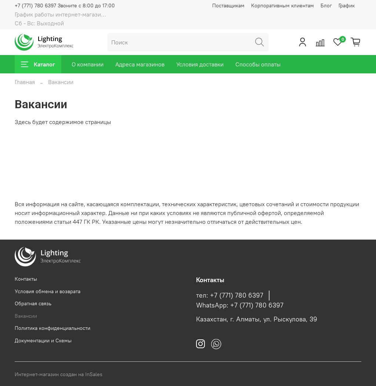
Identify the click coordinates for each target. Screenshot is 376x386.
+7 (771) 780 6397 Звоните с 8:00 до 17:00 (65, 5)
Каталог (38, 64)
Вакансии (26, 316)
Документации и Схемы (43, 340)
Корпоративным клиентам (282, 5)
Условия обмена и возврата (47, 291)
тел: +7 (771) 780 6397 (229, 295)
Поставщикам (228, 5)
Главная (25, 81)
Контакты (26, 279)
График (347, 5)
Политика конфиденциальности (52, 328)
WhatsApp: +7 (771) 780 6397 (239, 305)
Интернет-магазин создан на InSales (58, 374)
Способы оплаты (258, 64)
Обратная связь (33, 303)
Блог (326, 5)
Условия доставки (200, 64)
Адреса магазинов (139, 64)
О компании (88, 64)
